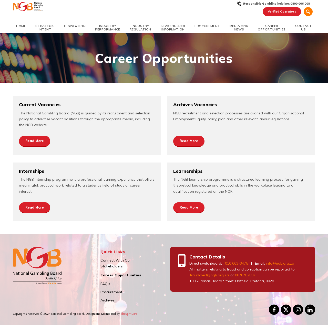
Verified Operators (282, 11)
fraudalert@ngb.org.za (209, 275)
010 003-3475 (236, 263)
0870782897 (245, 275)
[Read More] (34, 141)
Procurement (111, 292)
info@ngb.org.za (280, 263)
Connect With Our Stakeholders (115, 263)
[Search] (308, 11)
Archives (107, 300)
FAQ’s (105, 283)
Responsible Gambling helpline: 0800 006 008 (276, 3)
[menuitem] (277, 3)
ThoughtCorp (128, 314)
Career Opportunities (120, 275)
